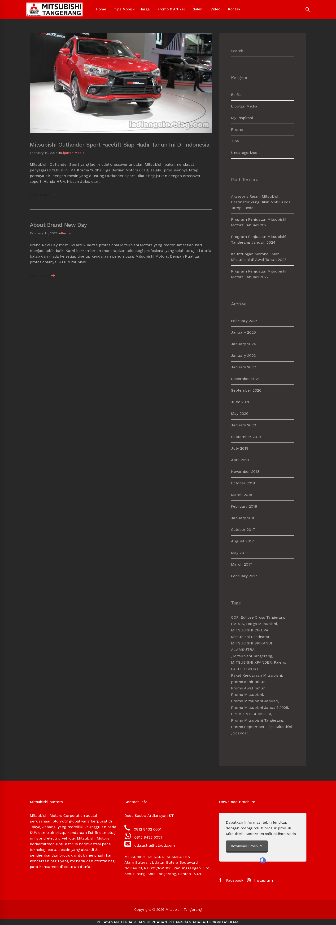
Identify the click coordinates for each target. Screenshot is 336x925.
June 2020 (240, 402)
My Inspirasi (242, 118)
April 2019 (240, 460)
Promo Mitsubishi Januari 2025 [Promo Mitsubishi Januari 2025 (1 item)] (259, 707)
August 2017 (242, 541)
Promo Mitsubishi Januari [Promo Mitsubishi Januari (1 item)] (254, 701)
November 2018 (245, 471)
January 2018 (243, 518)
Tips (235, 141)
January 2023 (243, 355)
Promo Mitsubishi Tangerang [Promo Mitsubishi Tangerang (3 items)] (257, 720)
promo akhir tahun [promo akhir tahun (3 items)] (248, 681)
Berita (66, 233)
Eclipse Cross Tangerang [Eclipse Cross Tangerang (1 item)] (263, 617)
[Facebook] (231, 880)
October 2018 (243, 483)
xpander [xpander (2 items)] (240, 733)
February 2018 (244, 506)
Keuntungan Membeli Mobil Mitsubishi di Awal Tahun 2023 (259, 257)
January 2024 (243, 344)
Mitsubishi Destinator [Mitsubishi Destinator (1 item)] (250, 637)
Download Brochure (286, 846)
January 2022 (243, 367)
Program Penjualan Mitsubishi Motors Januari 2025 (258, 222)
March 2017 (241, 564)
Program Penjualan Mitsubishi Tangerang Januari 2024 (258, 239)
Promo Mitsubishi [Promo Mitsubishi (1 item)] (247, 694)
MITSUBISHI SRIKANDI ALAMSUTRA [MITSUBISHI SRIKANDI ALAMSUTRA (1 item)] (251, 646)
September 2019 (246, 436)
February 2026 (244, 320)
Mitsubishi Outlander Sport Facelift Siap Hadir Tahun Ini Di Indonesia (119, 144)
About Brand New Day (58, 225)
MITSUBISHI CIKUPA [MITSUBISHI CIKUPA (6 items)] (249, 630)
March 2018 (241, 494)
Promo (237, 129)
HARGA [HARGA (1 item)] (237, 623)
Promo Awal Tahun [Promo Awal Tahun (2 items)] (248, 688)
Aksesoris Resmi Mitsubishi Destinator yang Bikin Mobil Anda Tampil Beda (261, 202)
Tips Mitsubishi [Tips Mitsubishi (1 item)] (280, 726)
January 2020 (243, 425)
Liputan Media (72, 153)
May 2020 (240, 413)
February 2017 (244, 576)
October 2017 (243, 529)
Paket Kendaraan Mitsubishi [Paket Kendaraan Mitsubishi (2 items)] (256, 675)
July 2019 (239, 448)
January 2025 (243, 332)
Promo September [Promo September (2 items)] (248, 726)
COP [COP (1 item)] (235, 617)
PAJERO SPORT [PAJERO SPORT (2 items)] (245, 669)
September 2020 (246, 390)
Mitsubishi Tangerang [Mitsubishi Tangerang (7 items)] (252, 656)
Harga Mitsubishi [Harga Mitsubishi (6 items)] (261, 623)
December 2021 (245, 378)
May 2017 (239, 552)
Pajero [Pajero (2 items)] (279, 662)
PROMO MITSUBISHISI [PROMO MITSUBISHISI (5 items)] (251, 714)
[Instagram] (260, 880)
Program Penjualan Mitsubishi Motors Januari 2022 (258, 274)
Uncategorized (244, 152)
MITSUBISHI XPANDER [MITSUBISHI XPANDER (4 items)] (251, 662)
